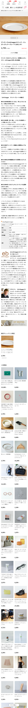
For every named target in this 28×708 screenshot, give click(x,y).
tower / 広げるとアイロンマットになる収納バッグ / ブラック (21, 479)
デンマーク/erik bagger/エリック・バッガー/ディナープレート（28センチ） (7, 350)
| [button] (13, 38)
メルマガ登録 (14, 52)
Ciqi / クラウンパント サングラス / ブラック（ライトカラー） (20, 576)
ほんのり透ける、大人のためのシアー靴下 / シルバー (20, 502)
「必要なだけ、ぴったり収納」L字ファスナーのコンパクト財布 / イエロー (7, 601)
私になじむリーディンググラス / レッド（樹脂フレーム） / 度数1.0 (7, 502)
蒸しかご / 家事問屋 (5, 454)
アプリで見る (13, 705)
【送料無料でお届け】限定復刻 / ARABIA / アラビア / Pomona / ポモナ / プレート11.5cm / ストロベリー (7, 407)
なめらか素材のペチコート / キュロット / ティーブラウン (7, 671)
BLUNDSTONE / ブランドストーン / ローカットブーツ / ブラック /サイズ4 (21, 601)
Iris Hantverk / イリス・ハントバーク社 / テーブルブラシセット (20, 455)
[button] (2, 26)
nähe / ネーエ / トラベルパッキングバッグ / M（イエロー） (20, 551)
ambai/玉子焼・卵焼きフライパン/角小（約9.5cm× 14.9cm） (20, 432)
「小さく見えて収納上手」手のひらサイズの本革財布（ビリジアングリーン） (7, 382)
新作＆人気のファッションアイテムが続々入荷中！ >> (12, 10)
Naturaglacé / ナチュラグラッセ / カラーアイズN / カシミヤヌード (7, 526)
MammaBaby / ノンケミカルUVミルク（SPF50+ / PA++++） (20, 646)
